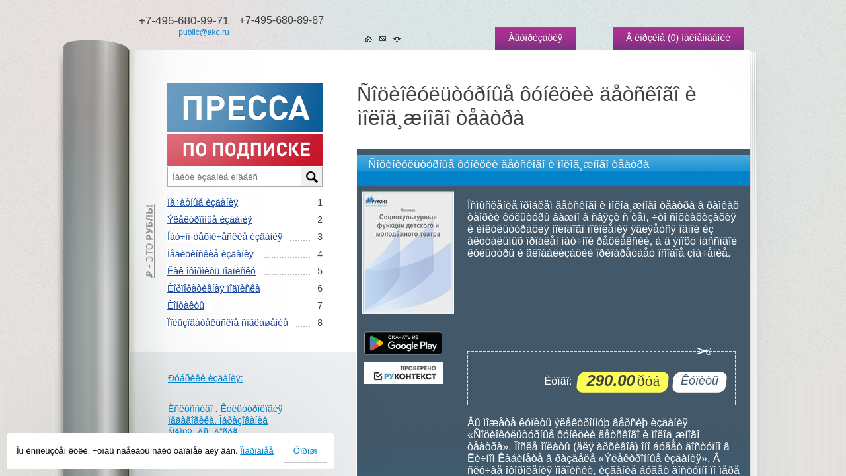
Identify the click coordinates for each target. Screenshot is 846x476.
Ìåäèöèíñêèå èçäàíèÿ (210, 254)
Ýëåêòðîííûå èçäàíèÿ (209, 219)
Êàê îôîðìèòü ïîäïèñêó (211, 271)
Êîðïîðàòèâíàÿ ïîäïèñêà (213, 288)
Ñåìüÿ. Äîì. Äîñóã (203, 432)
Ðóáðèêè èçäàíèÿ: (205, 378)
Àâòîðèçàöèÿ (535, 37)
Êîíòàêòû (185, 305)
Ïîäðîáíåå (257, 451)
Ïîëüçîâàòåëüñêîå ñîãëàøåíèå (227, 322)
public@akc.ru (203, 32)
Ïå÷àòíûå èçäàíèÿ (202, 202)
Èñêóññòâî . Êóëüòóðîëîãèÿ (225, 408)
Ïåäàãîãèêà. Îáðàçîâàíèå (218, 420)
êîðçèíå (649, 37)
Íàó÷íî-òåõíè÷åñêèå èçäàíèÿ (224, 236)
